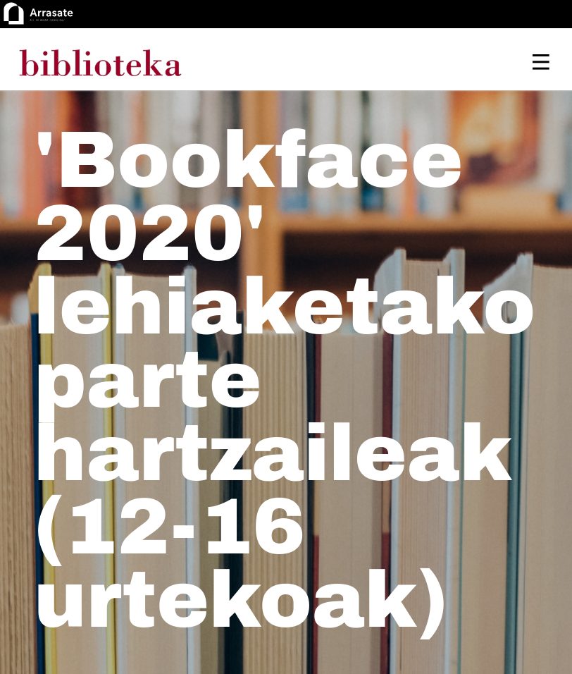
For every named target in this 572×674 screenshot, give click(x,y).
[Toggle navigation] (541, 62)
